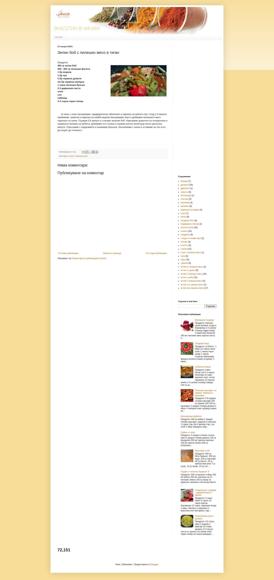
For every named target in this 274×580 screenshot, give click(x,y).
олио (183, 213)
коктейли (185, 202)
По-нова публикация (68, 253)
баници (184, 181)
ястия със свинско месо (192, 288)
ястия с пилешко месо (78, 156)
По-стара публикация (156, 253)
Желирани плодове (204, 320)
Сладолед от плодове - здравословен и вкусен (205, 492)
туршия (184, 263)
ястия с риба (187, 277)
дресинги (185, 188)
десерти (185, 185)
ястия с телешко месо (191, 281)
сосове (184, 242)
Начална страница (112, 253)
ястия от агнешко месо (192, 267)
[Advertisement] (192, 117)
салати (184, 231)
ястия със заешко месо (192, 284)
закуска (184, 192)
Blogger (154, 564)
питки (183, 217)
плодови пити (187, 220)
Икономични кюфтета (191, 416)
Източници (186, 195)
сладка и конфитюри (191, 238)
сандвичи (185, 234)
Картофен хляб (202, 451)
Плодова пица (202, 343)
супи (183, 256)
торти (183, 259)
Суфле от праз (188, 432)
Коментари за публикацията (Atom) (89, 258)
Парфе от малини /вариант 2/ (195, 471)
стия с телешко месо (191, 252)
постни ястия (187, 227)
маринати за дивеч (190, 210)
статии (184, 249)
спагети (184, 245)
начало (59, 37)
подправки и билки (190, 224)
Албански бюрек (203, 367)
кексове (184, 199)
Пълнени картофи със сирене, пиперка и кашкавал (206, 393)
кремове (185, 206)
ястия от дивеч (188, 270)
